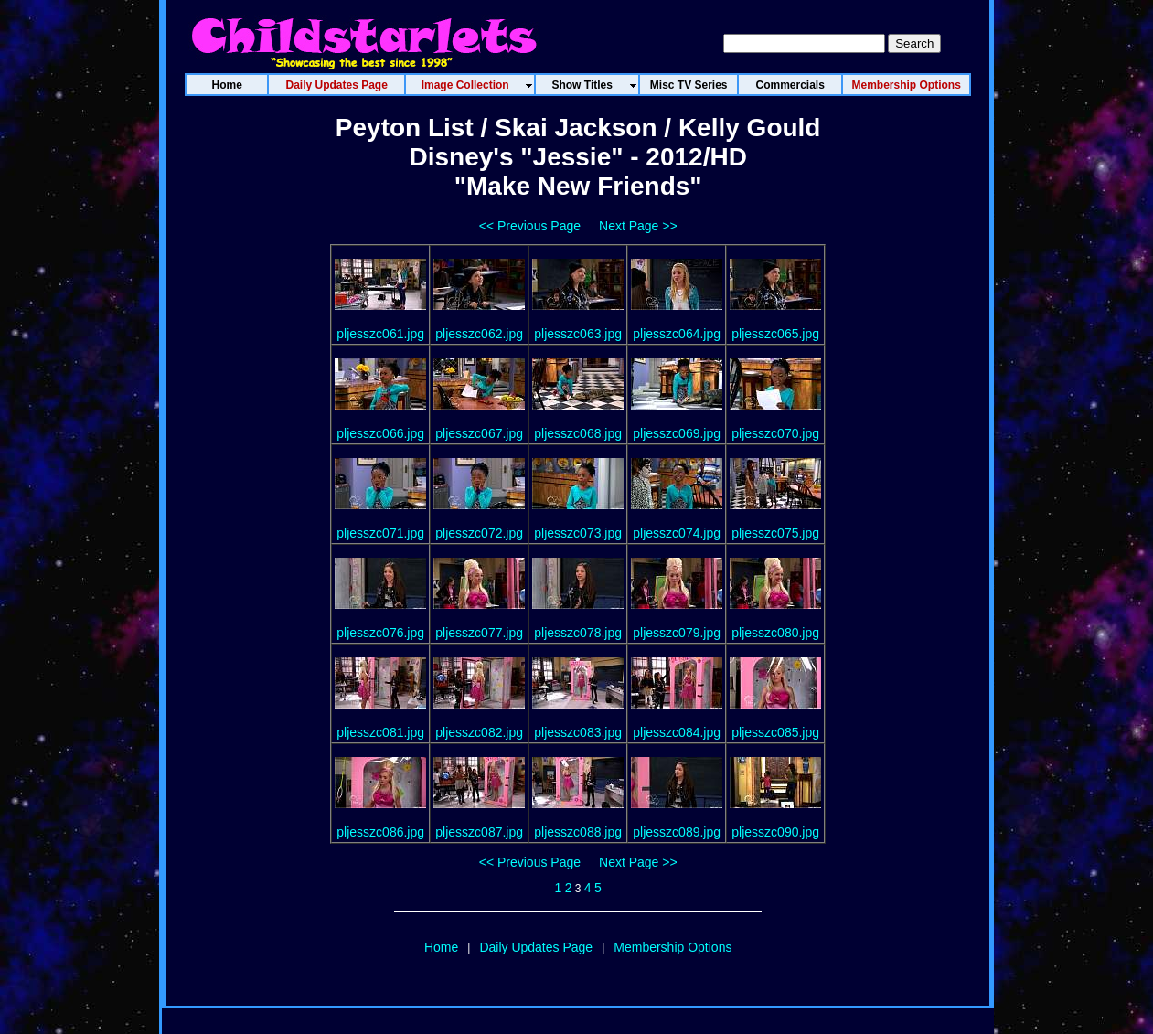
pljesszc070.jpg (775, 433)
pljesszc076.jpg (380, 632)
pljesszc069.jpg (677, 433)
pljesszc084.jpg (677, 732)
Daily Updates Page (536, 947)
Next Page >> (638, 226)
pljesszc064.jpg (677, 333)
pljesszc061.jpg (380, 333)
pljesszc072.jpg (479, 533)
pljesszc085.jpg (775, 732)
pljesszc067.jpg (479, 433)
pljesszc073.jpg (578, 533)
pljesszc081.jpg (380, 732)
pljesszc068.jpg (578, 433)
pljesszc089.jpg (677, 832)
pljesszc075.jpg (775, 533)
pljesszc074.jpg (677, 533)
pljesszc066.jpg (380, 433)
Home (441, 947)
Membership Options (672, 947)
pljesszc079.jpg (677, 632)
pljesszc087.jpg (479, 832)
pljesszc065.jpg (775, 333)
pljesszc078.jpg (578, 632)
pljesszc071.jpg (380, 533)
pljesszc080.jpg (775, 632)
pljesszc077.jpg (479, 632)
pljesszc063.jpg (578, 333)
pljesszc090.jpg (775, 832)
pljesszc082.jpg (479, 732)
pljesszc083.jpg (578, 732)
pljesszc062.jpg (479, 333)
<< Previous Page (530, 226)
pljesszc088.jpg (578, 832)
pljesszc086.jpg (380, 832)
